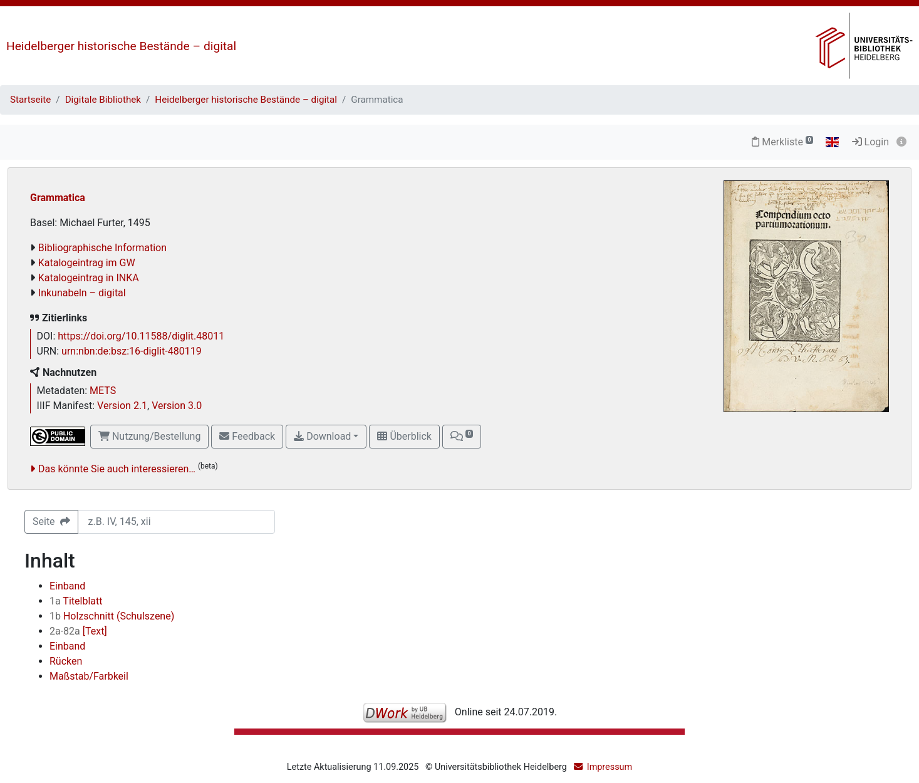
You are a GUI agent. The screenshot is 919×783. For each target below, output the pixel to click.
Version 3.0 (177, 406)
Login (870, 142)
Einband (67, 586)
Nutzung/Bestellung (149, 436)
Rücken (65, 661)
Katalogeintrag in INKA (88, 278)
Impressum (609, 767)
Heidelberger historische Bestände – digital (121, 46)
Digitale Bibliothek (103, 99)
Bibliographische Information (102, 248)
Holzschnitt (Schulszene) (111, 616)
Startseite (30, 99)
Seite (51, 521)
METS (103, 391)
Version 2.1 (122, 406)
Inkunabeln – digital (82, 293)
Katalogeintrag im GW (86, 263)
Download (322, 436)
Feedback (247, 436)
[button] (461, 437)
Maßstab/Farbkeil (88, 676)
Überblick (404, 436)
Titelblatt (75, 601)
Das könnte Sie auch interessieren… (116, 469)
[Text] (78, 631)
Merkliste (782, 142)
